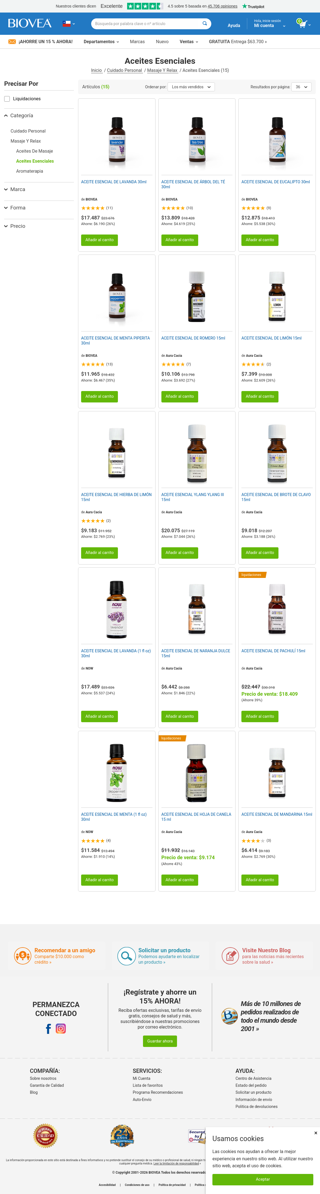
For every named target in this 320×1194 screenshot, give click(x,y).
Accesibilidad (107, 1185)
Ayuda (234, 25)
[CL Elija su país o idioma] (69, 24)
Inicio (97, 70)
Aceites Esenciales (35, 161)
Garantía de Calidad (47, 1085)
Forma (15, 207)
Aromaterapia (29, 171)
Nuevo (162, 41)
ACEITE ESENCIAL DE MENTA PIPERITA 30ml (115, 340)
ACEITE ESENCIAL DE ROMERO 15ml (193, 338)
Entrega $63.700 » (238, 41)
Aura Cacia (174, 356)
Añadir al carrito (99, 240)
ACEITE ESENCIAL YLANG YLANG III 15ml (192, 497)
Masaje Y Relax (162, 70)
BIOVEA (91, 199)
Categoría (18, 115)
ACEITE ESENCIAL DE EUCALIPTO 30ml (275, 182)
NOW (89, 668)
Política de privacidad (172, 1185)
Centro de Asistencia (253, 1078)
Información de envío (254, 1099)
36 (301, 87)
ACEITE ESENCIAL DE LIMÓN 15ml (271, 338)
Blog (34, 1092)
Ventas (189, 41)
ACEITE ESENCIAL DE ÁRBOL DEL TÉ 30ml (193, 184)
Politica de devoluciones (257, 1106)
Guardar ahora (160, 1041)
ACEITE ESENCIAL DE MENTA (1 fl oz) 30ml (114, 817)
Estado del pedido (251, 1085)
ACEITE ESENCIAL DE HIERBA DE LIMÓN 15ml (116, 497)
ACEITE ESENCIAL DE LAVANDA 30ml (113, 182)
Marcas (137, 41)
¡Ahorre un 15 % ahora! (40, 41)
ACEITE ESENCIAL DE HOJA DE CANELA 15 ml (196, 817)
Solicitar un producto (253, 1092)
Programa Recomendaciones (158, 1092)
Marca (14, 189)
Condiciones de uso (137, 1185)
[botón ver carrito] (305, 24)
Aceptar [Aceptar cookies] (263, 1179)
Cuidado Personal (125, 70)
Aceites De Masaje (34, 151)
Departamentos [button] (101, 41)
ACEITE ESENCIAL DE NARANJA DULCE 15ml (195, 653)
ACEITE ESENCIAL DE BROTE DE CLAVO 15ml (276, 497)
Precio (14, 226)
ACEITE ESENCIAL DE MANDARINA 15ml (276, 814)
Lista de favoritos (148, 1085)
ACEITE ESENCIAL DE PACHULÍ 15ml (273, 651)
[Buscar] (204, 23)
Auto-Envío (142, 1099)
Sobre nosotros (43, 1078)
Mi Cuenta (141, 1078)
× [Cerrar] (315, 1132)
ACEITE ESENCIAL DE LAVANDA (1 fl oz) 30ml (116, 653)
